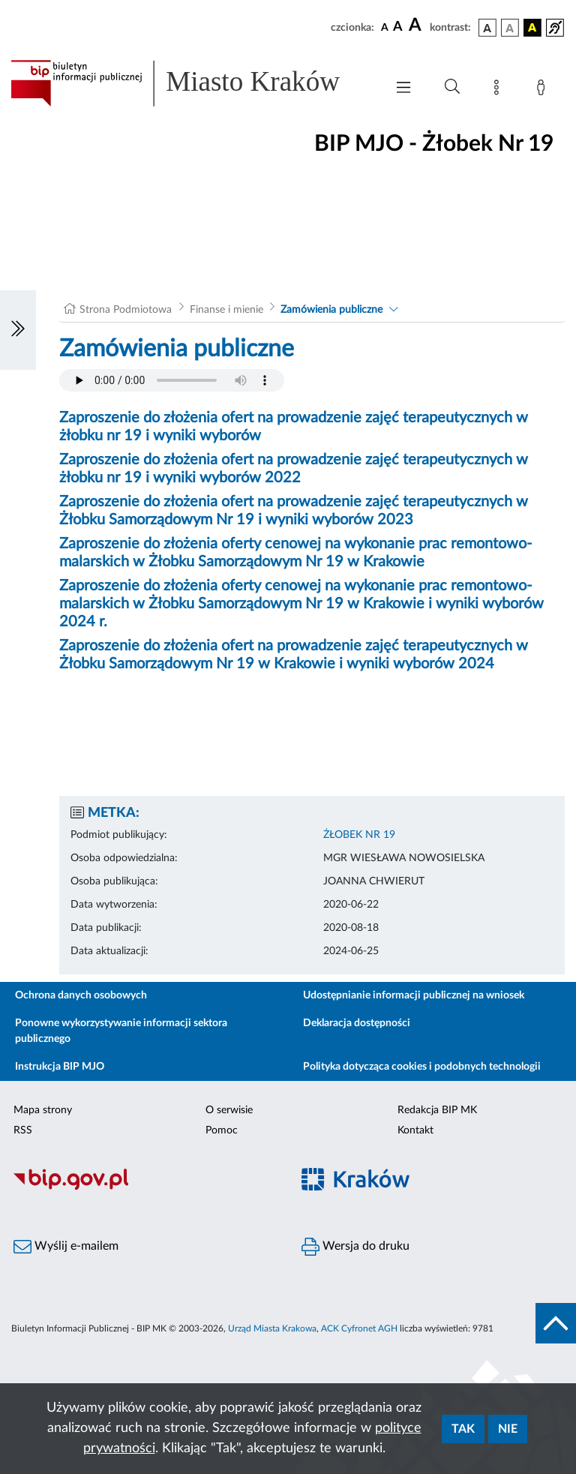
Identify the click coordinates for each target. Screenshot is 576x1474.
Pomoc (222, 1130)
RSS (23, 1130)
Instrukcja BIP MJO (59, 1066)
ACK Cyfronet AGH (359, 1328)
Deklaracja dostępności (356, 1023)
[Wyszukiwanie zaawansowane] (452, 87)
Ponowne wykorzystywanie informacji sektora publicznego (121, 1031)
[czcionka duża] (417, 25)
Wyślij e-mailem (66, 1247)
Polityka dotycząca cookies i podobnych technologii (422, 1066)
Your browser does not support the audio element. (171, 380)
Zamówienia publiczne (331, 310)
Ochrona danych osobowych (81, 995)
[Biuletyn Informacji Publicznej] (144, 1187)
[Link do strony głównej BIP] (190, 83)
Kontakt (416, 1130)
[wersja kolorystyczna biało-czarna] (510, 28)
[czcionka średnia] (398, 27)
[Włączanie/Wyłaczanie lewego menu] (18, 330)
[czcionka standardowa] (384, 27)
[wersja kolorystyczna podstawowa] (487, 28)
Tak (463, 1429)
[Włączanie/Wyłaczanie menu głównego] (403, 89)
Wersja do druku (356, 1247)
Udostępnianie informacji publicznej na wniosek (413, 995)
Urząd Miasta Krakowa (272, 1328)
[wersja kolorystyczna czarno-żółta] (532, 28)
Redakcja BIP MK (437, 1110)
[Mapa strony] (500, 90)
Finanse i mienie (226, 310)
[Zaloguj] (543, 90)
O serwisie (229, 1110)
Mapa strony (43, 1110)
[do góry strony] (556, 1323)
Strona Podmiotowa (126, 310)
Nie (508, 1429)
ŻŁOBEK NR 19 (359, 835)
